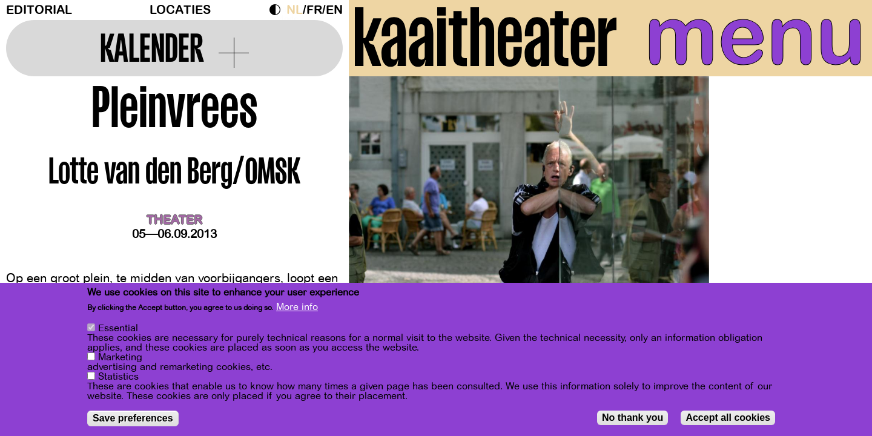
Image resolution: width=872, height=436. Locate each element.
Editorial (39, 10)
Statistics (118, 377)
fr (314, 10)
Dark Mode (278, 9)
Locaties (180, 10)
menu (755, 36)
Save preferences (133, 418)
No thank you (632, 417)
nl (294, 10)
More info (297, 307)
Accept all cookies (727, 417)
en (334, 10)
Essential (118, 328)
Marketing (120, 357)
